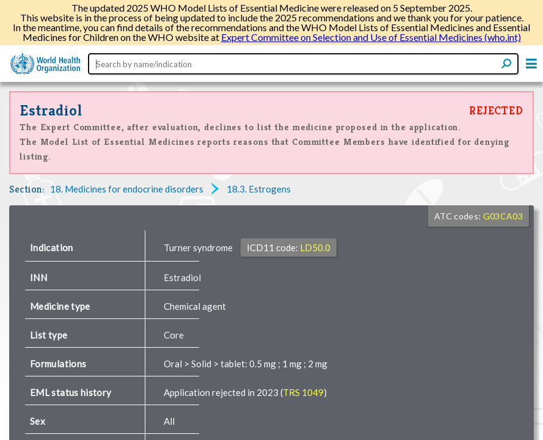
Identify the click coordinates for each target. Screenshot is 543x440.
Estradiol (51, 120)
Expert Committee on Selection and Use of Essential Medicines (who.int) (371, 37)
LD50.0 (315, 257)
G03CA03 (503, 226)
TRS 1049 (303, 402)
